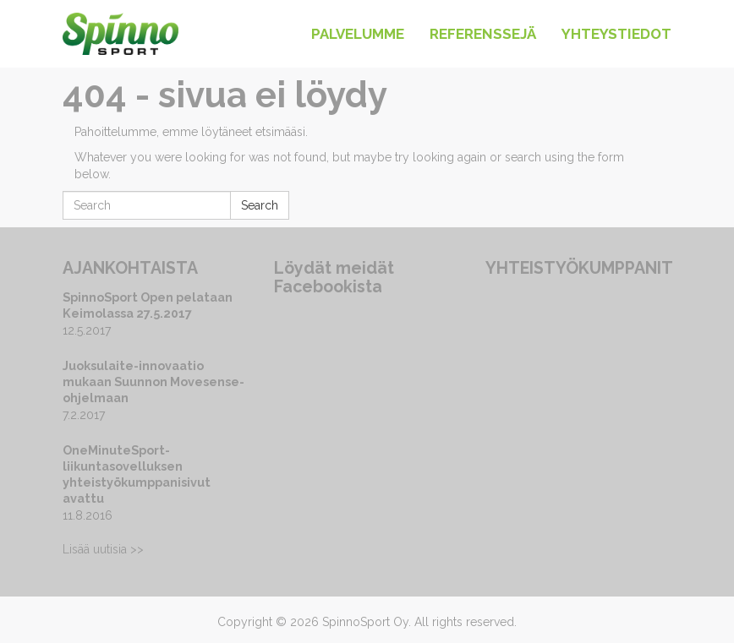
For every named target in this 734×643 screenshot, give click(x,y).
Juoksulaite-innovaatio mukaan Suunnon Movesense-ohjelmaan (153, 381)
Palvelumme (357, 33)
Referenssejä (483, 33)
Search (259, 205)
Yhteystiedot (616, 33)
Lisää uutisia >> (103, 549)
